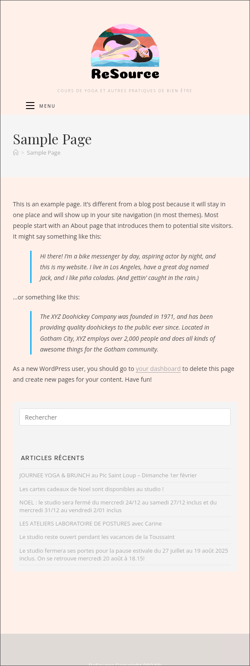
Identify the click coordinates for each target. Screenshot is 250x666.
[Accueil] (16, 152)
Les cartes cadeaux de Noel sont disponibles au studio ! (91, 489)
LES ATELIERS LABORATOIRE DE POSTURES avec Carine (90, 523)
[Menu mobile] (41, 106)
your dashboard (158, 368)
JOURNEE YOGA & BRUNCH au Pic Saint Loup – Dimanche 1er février (108, 475)
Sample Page (43, 152)
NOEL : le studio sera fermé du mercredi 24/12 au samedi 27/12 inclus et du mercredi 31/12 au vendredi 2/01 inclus (118, 506)
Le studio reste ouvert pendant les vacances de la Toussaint (96, 537)
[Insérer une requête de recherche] (125, 417)
